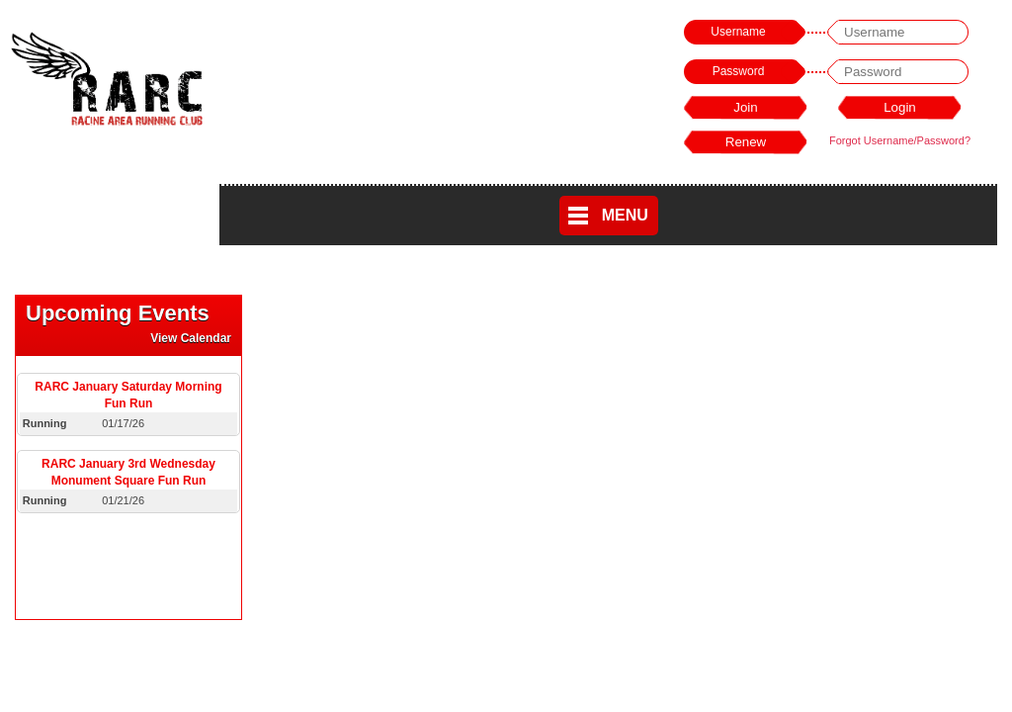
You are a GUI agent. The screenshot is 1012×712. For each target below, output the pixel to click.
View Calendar (190, 338)
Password (739, 71)
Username (738, 32)
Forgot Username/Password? (899, 140)
